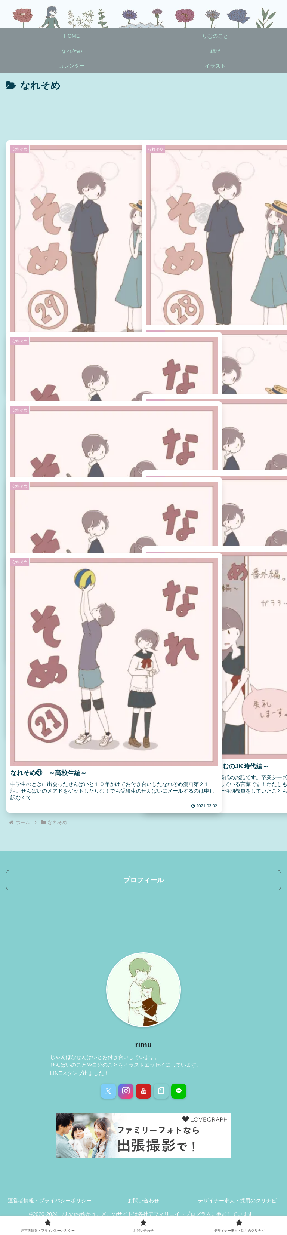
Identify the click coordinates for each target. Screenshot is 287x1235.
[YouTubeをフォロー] (143, 1091)
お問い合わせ (143, 1201)
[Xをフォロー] (108, 1091)
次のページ (143, 769)
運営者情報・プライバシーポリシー (50, 1201)
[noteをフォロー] (161, 1091)
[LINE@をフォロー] (178, 1091)
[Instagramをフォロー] (125, 1091)
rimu (143, 1044)
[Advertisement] (143, 115)
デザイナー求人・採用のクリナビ (237, 1201)
